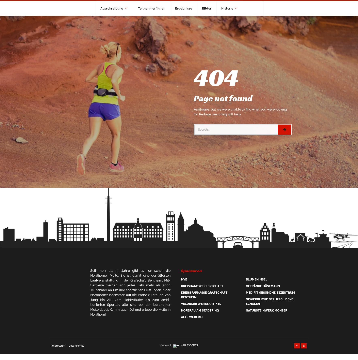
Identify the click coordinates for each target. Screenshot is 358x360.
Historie (237, 16)
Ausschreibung (106, 16)
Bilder (212, 16)
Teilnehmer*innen (149, 16)
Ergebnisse (185, 16)
